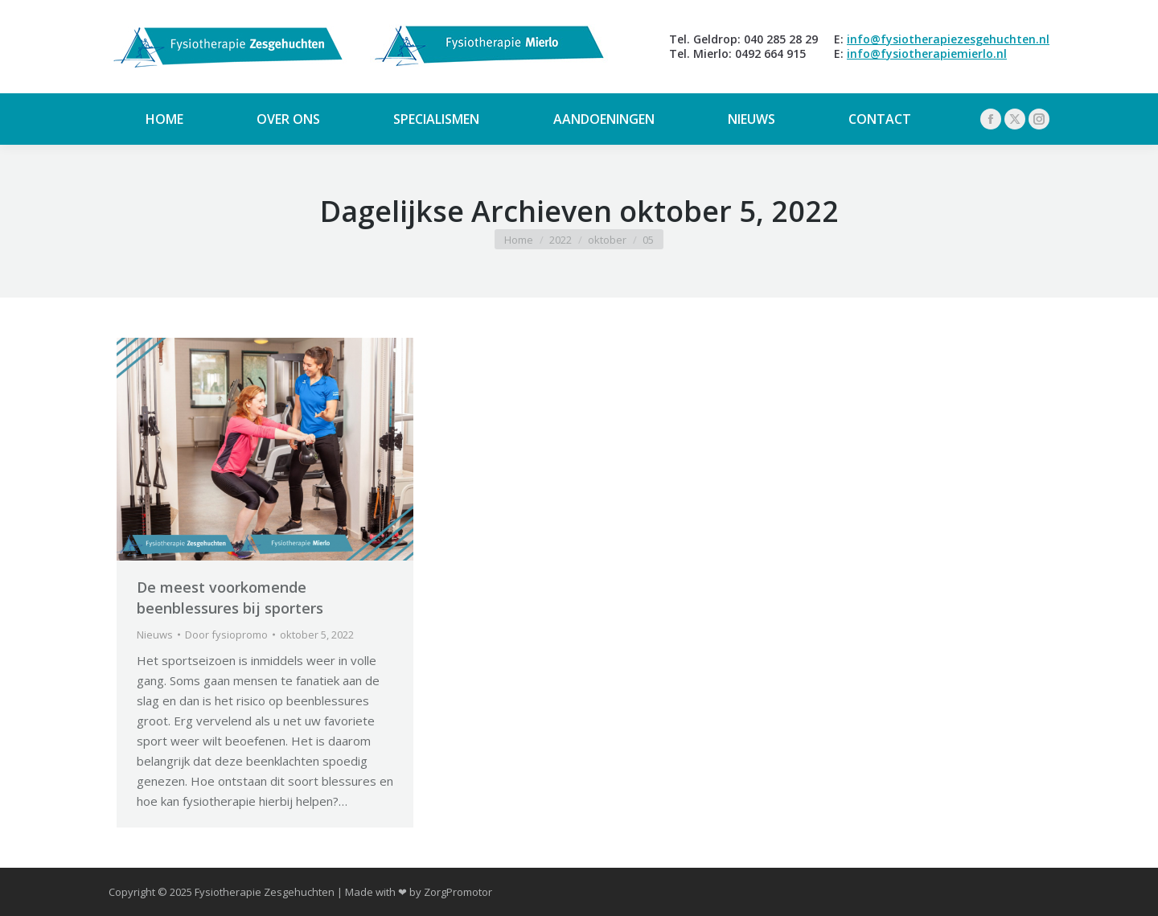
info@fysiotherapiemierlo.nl (927, 53)
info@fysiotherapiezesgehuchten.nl (948, 39)
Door (226, 634)
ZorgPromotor (458, 892)
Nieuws (155, 634)
